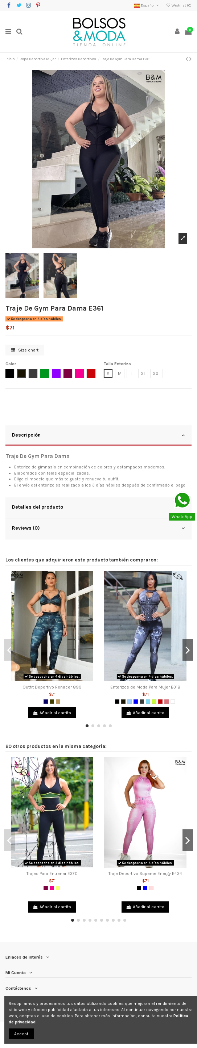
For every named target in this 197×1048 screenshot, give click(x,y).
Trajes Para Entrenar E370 (52, 873)
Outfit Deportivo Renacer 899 (52, 687)
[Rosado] (151, 888)
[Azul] (136, 701)
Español (147, 5)
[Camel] (58, 701)
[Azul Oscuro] (46, 701)
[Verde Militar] (52, 701)
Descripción (98, 435)
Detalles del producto (98, 507)
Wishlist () (179, 5)
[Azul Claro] (129, 701)
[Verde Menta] (148, 701)
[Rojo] (160, 701)
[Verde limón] (154, 701)
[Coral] (166, 701)
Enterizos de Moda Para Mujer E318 (145, 687)
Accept (21, 1033)
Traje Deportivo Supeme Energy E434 (145, 873)
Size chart (24, 350)
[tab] (98, 435)
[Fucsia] (52, 888)
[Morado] (46, 888)
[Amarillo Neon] (58, 888)
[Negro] (117, 701)
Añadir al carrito (52, 712)
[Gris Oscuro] (142, 701)
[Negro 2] (123, 701)
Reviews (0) (98, 528)
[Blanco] (173, 701)
